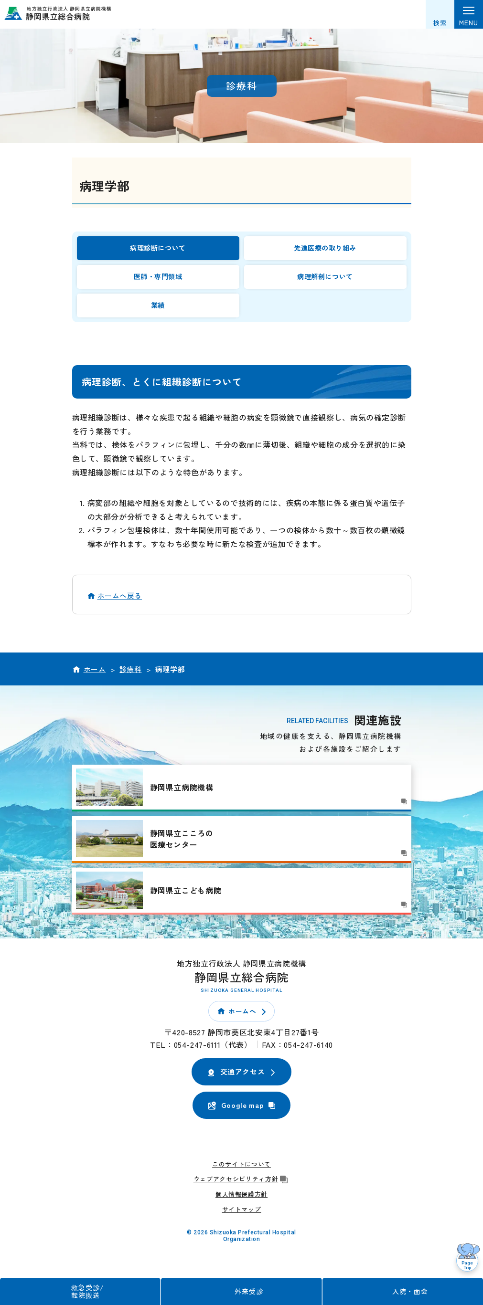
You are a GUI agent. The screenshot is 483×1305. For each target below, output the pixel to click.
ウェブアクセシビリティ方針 (241, 1178)
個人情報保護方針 (241, 1194)
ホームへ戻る (119, 595)
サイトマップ (241, 1209)
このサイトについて (241, 1163)
